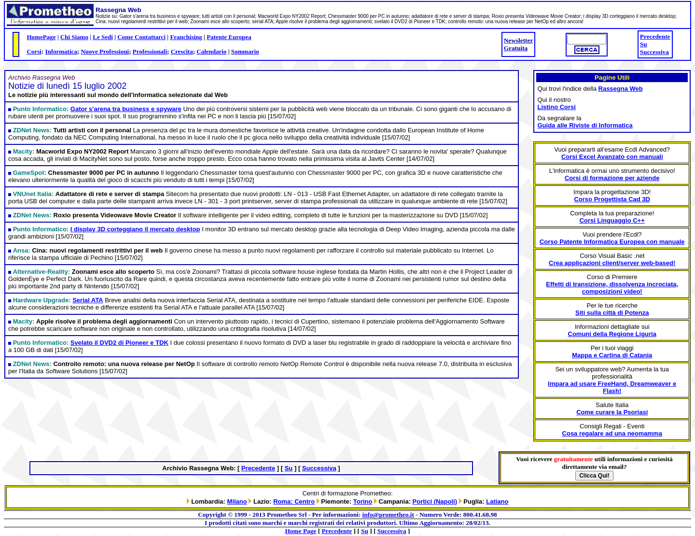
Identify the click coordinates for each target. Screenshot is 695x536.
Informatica (61, 51)
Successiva (654, 52)
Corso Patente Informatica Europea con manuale (612, 241)
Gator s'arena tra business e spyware (125, 109)
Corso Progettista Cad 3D (612, 199)
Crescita (182, 51)
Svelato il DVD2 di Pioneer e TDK (119, 342)
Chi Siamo (74, 37)
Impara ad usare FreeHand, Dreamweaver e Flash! (612, 387)
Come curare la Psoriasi (612, 412)
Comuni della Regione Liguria (612, 334)
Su (643, 44)
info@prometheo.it (388, 514)
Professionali (150, 51)
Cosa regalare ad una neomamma (612, 433)
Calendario (211, 51)
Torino (362, 501)
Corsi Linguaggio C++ (612, 220)
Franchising (186, 37)
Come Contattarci (141, 37)
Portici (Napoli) (435, 501)
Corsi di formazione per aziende (612, 178)
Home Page (301, 531)
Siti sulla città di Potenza (612, 312)
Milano (237, 501)
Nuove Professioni (105, 51)
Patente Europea (229, 37)
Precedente (655, 36)
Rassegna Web (620, 88)
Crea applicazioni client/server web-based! (612, 263)
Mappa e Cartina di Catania (612, 355)
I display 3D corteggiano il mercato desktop (135, 229)
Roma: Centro (294, 501)
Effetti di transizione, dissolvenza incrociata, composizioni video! (612, 288)
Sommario (245, 51)
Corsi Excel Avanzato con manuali (612, 156)
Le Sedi (103, 37)
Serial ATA (87, 300)
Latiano (497, 501)
